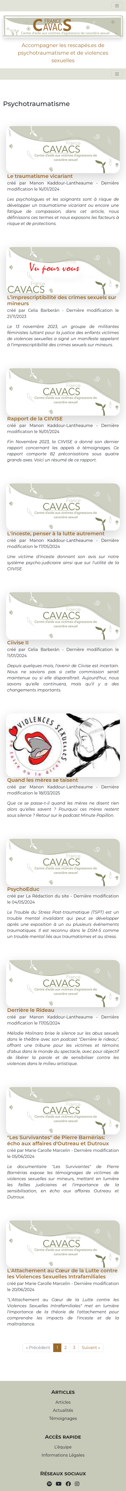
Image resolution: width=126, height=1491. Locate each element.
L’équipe (63, 1447)
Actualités (63, 1410)
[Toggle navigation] (117, 5)
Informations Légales (62, 1455)
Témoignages (63, 1418)
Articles (63, 1402)
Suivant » (91, 1347)
